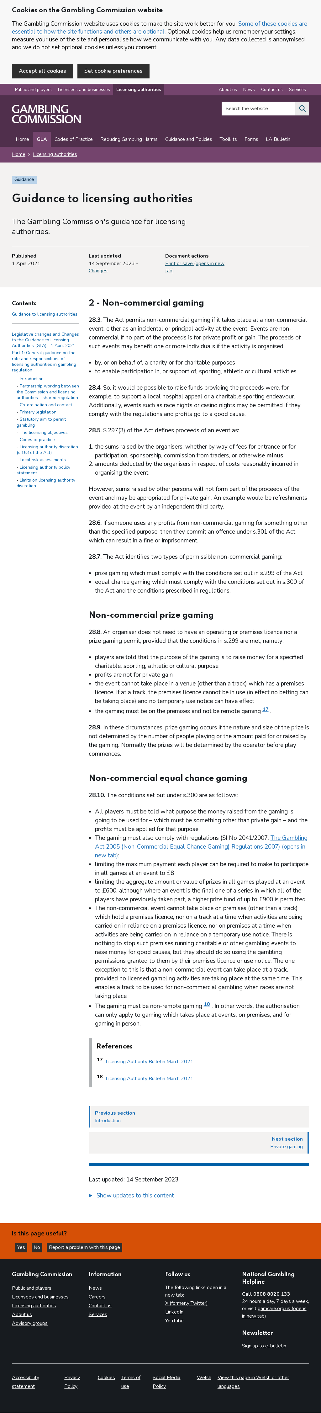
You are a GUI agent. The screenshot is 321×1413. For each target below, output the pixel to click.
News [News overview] (249, 90)
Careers (97, 1296)
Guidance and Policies (188, 140)
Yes (23, 1247)
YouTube (174, 1320)
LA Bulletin (278, 140)
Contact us (100, 1305)
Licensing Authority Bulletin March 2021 (149, 1062)
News (95, 1288)
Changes (98, 271)
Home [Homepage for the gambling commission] (18, 155)
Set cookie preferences (113, 71)
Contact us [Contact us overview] (272, 90)
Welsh (204, 1377)
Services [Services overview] (297, 90)
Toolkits (228, 140)
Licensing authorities (138, 90)
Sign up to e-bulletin (264, 1345)
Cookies (106, 1377)
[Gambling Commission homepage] (46, 122)
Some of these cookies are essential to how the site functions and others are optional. (159, 28)
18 (207, 1004)
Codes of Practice (74, 140)
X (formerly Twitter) (186, 1303)
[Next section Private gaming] (199, 1143)
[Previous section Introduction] (199, 1117)
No (40, 1247)
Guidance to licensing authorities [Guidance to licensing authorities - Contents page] (44, 315)
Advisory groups (30, 1323)
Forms (251, 140)
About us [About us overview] (228, 90)
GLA (42, 140)
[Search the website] (302, 109)
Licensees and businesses (84, 90)
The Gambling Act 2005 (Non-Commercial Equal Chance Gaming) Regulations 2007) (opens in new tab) (201, 848)
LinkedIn (174, 1312)
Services (98, 1314)
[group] (199, 1197)
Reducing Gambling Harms (129, 140)
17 (265, 709)
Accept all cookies (42, 71)
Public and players (33, 90)
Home (22, 140)
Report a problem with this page (88, 1247)
